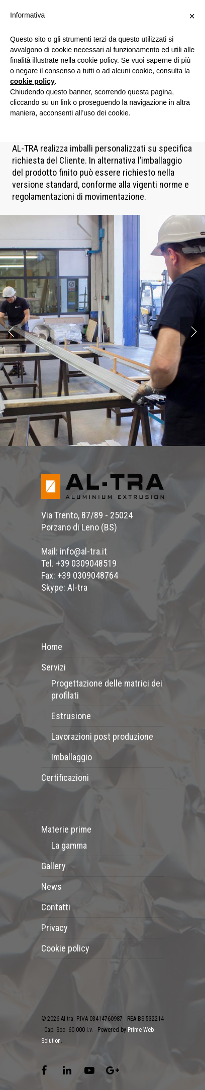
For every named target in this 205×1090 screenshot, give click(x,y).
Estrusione (71, 716)
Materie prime (66, 829)
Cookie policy (65, 948)
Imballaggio (71, 757)
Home (51, 646)
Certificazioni (65, 777)
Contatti (55, 907)
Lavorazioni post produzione (102, 736)
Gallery (53, 866)
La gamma (69, 845)
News (51, 886)
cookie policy (32, 81)
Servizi (53, 667)
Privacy (54, 927)
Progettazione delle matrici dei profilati (106, 689)
